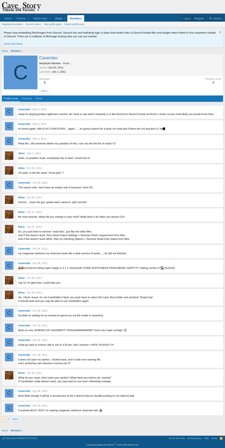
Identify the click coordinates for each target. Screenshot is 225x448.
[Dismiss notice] (219, 32)
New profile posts (53, 24)
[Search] (215, 18)
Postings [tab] (27, 98)
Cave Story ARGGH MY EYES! (19, 438)
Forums (21, 18)
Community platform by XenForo (112, 445)
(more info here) (13, 43)
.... (71, 63)
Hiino (21, 153)
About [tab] (38, 98)
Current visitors (33, 24)
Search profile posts (74, 24)
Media (58, 18)
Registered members (12, 24)
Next (15, 419)
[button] (28, 18)
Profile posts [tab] (11, 98)
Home (7, 18)
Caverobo (24, 109)
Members (76, 18)
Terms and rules (177, 438)
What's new (40, 18)
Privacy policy (194, 438)
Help (206, 438)
